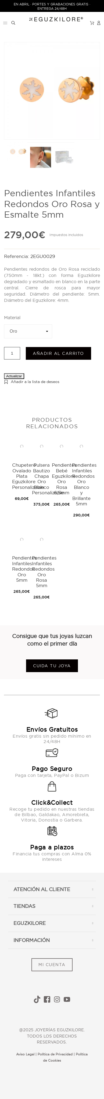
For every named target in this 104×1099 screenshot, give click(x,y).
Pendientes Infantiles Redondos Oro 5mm (24, 569)
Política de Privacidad (55, 1054)
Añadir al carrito (58, 353)
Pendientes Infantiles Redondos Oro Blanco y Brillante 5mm (84, 484)
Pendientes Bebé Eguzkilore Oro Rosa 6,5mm (64, 478)
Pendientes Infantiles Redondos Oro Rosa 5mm (44, 571)
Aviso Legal (25, 1054)
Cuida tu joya (52, 665)
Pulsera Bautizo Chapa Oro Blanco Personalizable (48, 478)
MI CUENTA (52, 964)
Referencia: (17, 256)
